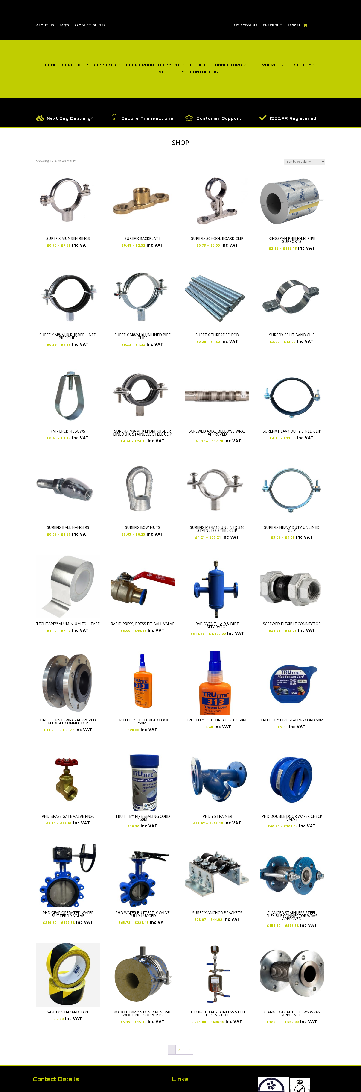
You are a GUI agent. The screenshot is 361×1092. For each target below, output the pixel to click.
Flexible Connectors (216, 65)
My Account (246, 25)
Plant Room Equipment (153, 65)
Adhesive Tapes (161, 72)
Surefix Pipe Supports (89, 65)
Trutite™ (300, 65)
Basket (294, 25)
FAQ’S (64, 25)
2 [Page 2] (179, 1049)
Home (51, 65)
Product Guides (89, 25)
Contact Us (204, 72)
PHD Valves (266, 65)
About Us (45, 25)
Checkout (272, 25)
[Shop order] (304, 162)
